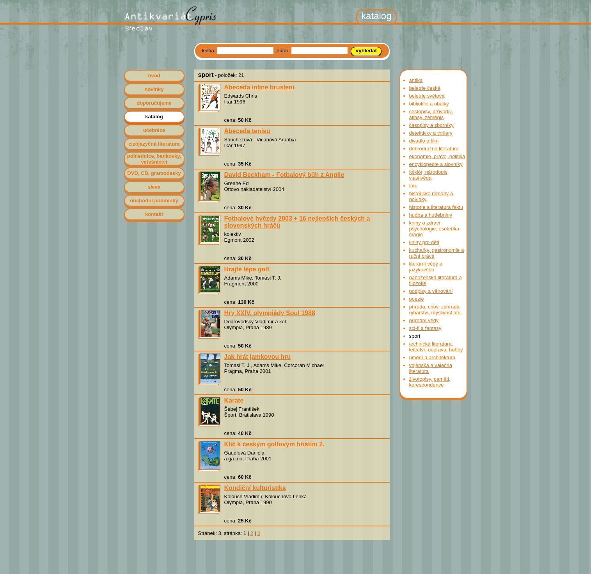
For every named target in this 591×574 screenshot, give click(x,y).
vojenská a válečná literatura (431, 368)
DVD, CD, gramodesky (154, 173)
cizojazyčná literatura (154, 144)
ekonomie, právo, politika (437, 156)
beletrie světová (427, 96)
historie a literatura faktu (436, 207)
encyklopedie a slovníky (436, 164)
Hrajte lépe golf (247, 269)
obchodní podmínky (154, 200)
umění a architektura (432, 357)
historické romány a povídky (431, 196)
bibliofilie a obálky (429, 104)
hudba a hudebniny (431, 215)
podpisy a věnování (431, 291)
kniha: (209, 50)
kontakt (154, 214)
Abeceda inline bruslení (259, 87)
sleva (154, 187)
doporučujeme (154, 103)
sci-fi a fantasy (425, 328)
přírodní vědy (424, 320)
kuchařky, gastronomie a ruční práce (436, 253)
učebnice (154, 130)
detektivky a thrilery (431, 133)
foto (413, 186)
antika (416, 80)
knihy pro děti (424, 242)
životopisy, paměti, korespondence (430, 382)
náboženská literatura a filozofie (435, 280)
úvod (154, 75)
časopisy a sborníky (431, 125)
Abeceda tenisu (247, 131)
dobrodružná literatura (434, 149)
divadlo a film (424, 141)
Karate (234, 400)
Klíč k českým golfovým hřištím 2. (274, 444)
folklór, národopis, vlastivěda (429, 175)
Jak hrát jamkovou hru (257, 356)
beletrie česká (424, 88)
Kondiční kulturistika (255, 488)
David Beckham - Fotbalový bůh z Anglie (284, 174)
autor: (284, 50)
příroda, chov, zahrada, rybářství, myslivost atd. (435, 310)
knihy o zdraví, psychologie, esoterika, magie (435, 228)
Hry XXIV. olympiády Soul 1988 (269, 313)
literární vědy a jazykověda (425, 267)
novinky (153, 89)
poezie (416, 299)
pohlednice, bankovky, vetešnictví (154, 159)
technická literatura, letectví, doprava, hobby (436, 347)
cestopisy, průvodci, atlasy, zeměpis (431, 114)
